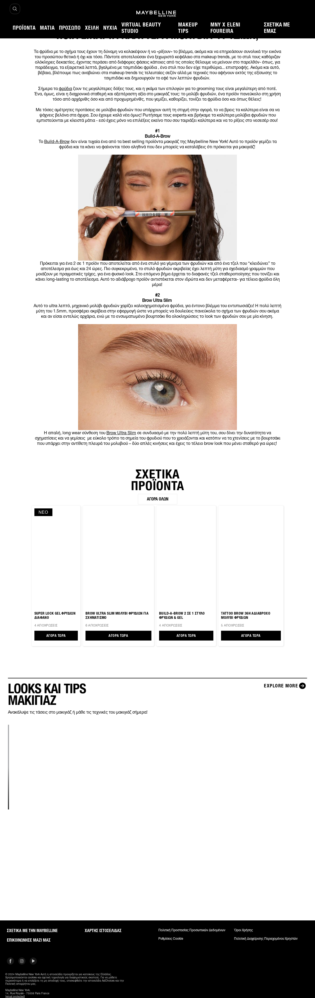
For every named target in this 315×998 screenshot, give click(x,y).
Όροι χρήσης (243, 930)
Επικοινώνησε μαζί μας (29, 940)
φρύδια (65, 88)
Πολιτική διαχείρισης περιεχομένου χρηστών (266, 939)
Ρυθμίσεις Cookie (170, 939)
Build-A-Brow (57, 141)
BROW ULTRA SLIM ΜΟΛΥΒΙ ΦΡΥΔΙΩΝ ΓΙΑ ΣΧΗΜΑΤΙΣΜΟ (117, 615)
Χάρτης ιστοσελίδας (103, 930)
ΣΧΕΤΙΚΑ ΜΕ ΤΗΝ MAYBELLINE (32, 930)
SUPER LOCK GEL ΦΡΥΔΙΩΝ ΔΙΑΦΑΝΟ (55, 615)
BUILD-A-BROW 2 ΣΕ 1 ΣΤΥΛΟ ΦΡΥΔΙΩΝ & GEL (182, 615)
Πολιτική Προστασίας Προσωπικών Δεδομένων (191, 930)
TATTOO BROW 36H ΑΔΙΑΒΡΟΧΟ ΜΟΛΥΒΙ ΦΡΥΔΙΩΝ (245, 615)
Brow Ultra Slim (121, 432)
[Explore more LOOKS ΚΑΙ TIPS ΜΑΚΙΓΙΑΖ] (285, 686)
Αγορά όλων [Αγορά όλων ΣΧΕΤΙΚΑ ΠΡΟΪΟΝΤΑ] (157, 499)
